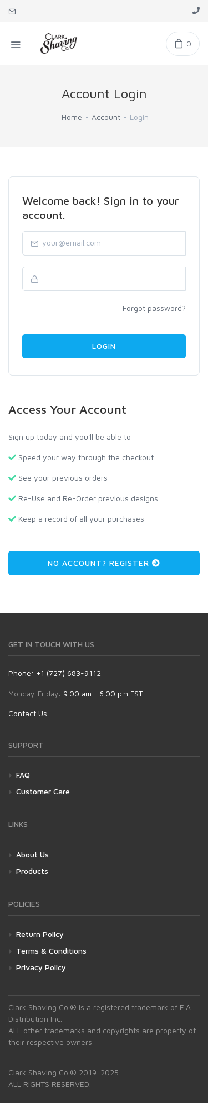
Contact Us (27, 713)
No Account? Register (104, 563)
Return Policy (40, 934)
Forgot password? (154, 308)
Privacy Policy (41, 967)
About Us (32, 854)
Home (72, 117)
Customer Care (43, 791)
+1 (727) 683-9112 (68, 673)
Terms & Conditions (51, 950)
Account (106, 117)
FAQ (23, 774)
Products (32, 871)
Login (104, 346)
